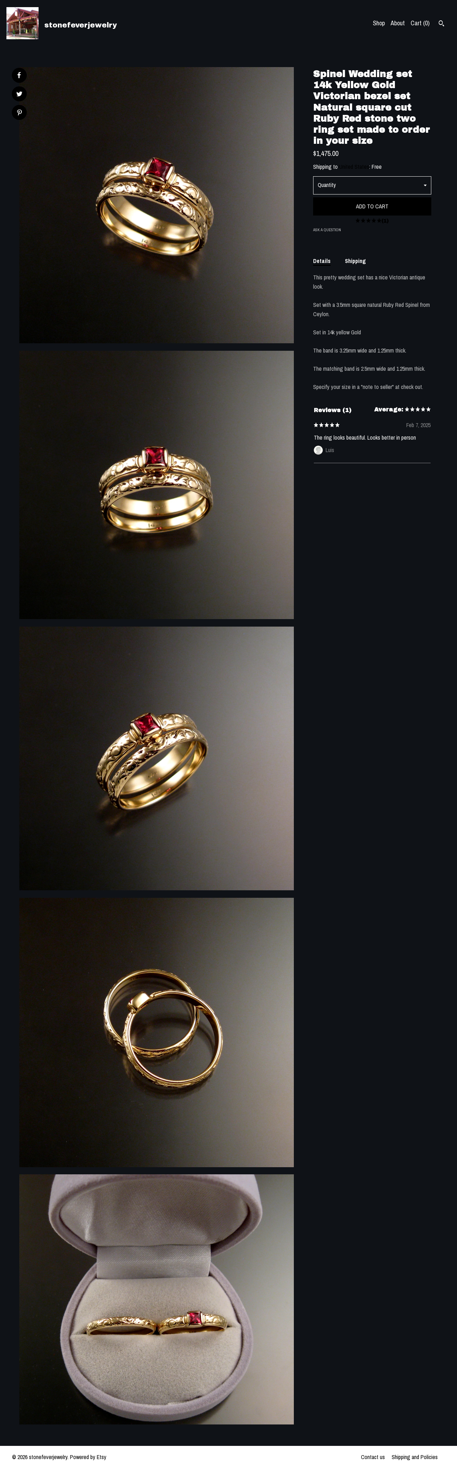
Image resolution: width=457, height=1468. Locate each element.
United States (354, 167)
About (398, 23)
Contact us (373, 1457)
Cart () (420, 23)
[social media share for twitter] (19, 94)
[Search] (441, 24)
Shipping (355, 261)
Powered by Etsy (88, 1457)
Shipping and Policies (415, 1457)
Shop (379, 23)
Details (322, 261)
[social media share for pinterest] (19, 113)
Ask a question (327, 229)
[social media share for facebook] (19, 75)
